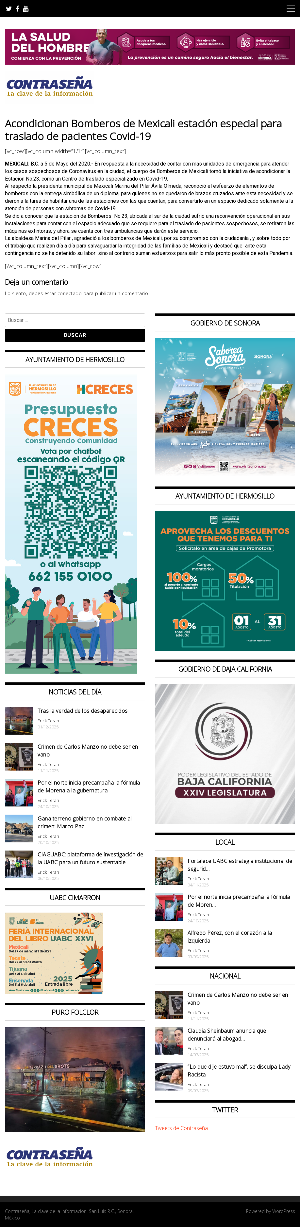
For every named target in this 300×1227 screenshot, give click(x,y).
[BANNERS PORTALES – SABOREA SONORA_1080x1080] (225, 476)
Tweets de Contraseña (181, 1128)
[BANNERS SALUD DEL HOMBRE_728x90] (150, 62)
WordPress (283, 1211)
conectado (70, 293)
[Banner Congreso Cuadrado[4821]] (225, 822)
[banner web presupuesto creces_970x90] (71, 672)
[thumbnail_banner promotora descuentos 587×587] (225, 649)
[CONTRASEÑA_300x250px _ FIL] (54, 992)
